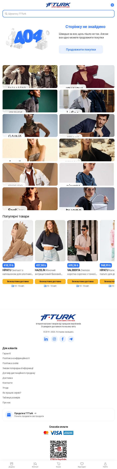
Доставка (7, 380)
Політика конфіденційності (16, 361)
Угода (5, 390)
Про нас (6, 405)
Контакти (7, 385)
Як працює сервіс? (11, 395)
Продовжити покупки (81, 49)
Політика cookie (10, 366)
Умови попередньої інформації (17, 370)
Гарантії (6, 356)
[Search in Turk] (58, 13)
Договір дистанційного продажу (18, 375)
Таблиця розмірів (11, 400)
